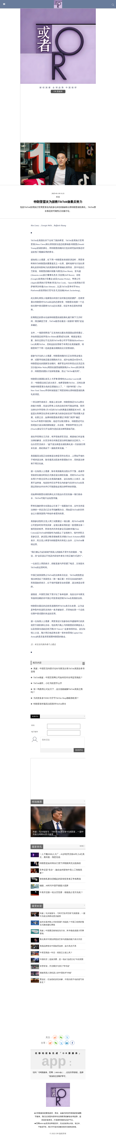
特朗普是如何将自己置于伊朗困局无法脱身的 (60, 863)
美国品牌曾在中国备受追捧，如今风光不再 (58, 946)
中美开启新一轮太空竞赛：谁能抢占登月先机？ (61, 892)
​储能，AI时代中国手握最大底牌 (54, 885)
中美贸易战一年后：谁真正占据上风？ (56, 952)
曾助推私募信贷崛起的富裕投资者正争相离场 (60, 879)
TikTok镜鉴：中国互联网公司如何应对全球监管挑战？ (57, 677)
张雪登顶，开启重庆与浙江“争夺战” (55, 966)
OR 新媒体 (58, 91)
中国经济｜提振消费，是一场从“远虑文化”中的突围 (61, 959)
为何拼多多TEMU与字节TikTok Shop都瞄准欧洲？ (55, 698)
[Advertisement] (58, 116)
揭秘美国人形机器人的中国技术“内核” (56, 973)
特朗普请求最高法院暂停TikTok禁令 (49, 704)
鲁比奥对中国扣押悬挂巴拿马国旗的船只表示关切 (61, 939)
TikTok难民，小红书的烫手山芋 (47, 683)
